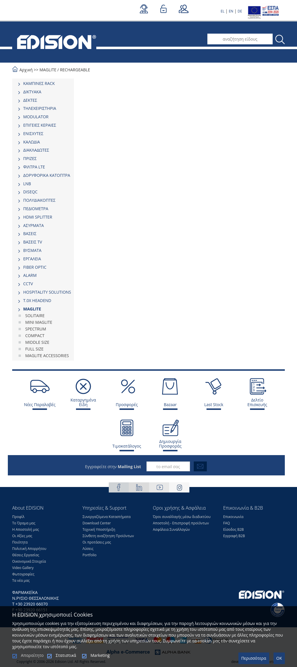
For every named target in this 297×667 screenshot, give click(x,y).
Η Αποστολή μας (25, 529)
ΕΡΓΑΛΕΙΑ (32, 258)
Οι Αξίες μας (22, 535)
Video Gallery (23, 567)
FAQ (226, 523)
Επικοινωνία (233, 516)
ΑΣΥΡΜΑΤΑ (33, 225)
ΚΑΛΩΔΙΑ (31, 142)
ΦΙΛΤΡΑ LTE (34, 167)
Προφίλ (18, 516)
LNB (27, 183)
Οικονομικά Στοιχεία (29, 561)
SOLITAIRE (35, 315)
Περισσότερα (253, 658)
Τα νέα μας (21, 580)
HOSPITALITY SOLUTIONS (47, 292)
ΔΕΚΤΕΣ (30, 100)
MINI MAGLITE (38, 322)
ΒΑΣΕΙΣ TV (32, 242)
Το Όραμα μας (23, 523)
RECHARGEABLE (75, 69)
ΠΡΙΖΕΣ (30, 158)
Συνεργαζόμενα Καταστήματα (107, 516)
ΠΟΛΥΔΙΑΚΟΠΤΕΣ (39, 200)
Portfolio (90, 554)
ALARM (30, 275)
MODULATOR (35, 116)
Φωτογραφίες (23, 574)
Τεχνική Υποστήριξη (99, 529)
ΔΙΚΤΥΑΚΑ (32, 91)
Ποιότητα (20, 542)
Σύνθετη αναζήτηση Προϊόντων (108, 535)
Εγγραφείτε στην (113, 466)
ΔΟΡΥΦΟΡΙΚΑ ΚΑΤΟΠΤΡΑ (46, 175)
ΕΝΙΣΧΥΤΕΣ (33, 133)
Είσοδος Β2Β (233, 529)
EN (231, 11)
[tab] (43, 83)
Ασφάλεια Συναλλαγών (171, 529)
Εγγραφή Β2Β (234, 535)
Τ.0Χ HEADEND (37, 300)
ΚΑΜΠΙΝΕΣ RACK (39, 83)
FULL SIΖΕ (34, 349)
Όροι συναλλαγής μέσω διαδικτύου (182, 516)
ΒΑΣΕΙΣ (29, 233)
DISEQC (30, 192)
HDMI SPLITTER (37, 217)
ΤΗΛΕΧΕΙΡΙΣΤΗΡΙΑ (39, 108)
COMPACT (34, 335)
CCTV (28, 283)
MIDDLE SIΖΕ (37, 342)
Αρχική (26, 69)
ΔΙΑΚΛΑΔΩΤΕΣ (36, 150)
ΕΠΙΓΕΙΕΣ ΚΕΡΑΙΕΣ (39, 125)
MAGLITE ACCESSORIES (47, 355)
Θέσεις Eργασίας (25, 554)
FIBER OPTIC (34, 267)
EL (222, 11)
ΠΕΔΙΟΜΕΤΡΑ (35, 208)
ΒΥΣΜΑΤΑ (32, 250)
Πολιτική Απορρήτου (29, 548)
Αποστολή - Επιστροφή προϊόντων (181, 523)
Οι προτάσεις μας (97, 542)
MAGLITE (47, 69)
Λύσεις (88, 548)
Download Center (97, 523)
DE (240, 11)
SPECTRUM (35, 329)
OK (279, 658)
